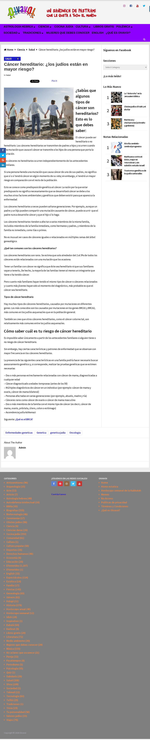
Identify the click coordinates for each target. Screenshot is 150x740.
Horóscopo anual (16, 609)
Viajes (9, 720)
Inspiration (12, 621)
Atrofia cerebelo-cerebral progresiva (133, 145)
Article (10, 494)
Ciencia (43, 26)
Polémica (123, 26)
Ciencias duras (14, 530)
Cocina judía (63, 26)
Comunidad (12, 538)
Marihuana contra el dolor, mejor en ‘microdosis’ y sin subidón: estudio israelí (134, 161)
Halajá (9, 601)
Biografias (12, 510)
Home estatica (109, 486)
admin (22, 447)
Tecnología (12, 696)
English (98, 32)
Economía (11, 557)
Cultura (82, 26)
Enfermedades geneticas (19, 432)
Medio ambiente (15, 640)
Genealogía (12, 593)
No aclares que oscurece (20, 652)
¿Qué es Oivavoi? (118, 32)
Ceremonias (13, 518)
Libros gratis (103, 26)
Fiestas (10, 589)
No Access (107, 498)
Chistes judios (14, 522)
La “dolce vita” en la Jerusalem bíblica (133, 95)
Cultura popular (15, 546)
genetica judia (57, 432)
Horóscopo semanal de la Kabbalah (121, 490)
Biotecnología (14, 514)
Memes (105, 494)
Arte (8, 490)
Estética (11, 581)
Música (10, 648)
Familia (10, 585)
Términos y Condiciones (114, 506)
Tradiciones (32, 32)
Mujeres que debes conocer (68, 32)
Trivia (9, 708)
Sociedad (10, 32)
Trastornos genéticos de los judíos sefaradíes (135, 172)
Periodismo (12, 664)
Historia (10, 605)
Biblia (9, 506)
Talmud (10, 692)
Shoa (9, 684)
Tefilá (9, 700)
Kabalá (10, 625)
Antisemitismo (14, 482)
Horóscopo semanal (17, 613)
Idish (9, 617)
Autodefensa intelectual (20, 502)
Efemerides (12, 565)
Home (104, 482)
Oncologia (75, 432)
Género (10, 597)
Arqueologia (13, 486)
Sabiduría (11, 676)
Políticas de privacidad (114, 502)
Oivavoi (23, 733)
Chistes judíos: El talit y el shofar (135, 108)
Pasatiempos (13, 660)
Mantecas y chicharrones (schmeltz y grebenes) (134, 122)
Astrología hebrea (18, 26)
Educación (12, 561)
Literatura (12, 636)
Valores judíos (14, 716)
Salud (8, 58)
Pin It (54, 80)
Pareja (9, 656)
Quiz (8, 672)
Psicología (12, 668)
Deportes (11, 549)
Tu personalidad (15, 712)
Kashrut (10, 629)
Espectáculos (14, 577)
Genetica (41, 432)
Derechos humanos (17, 553)
